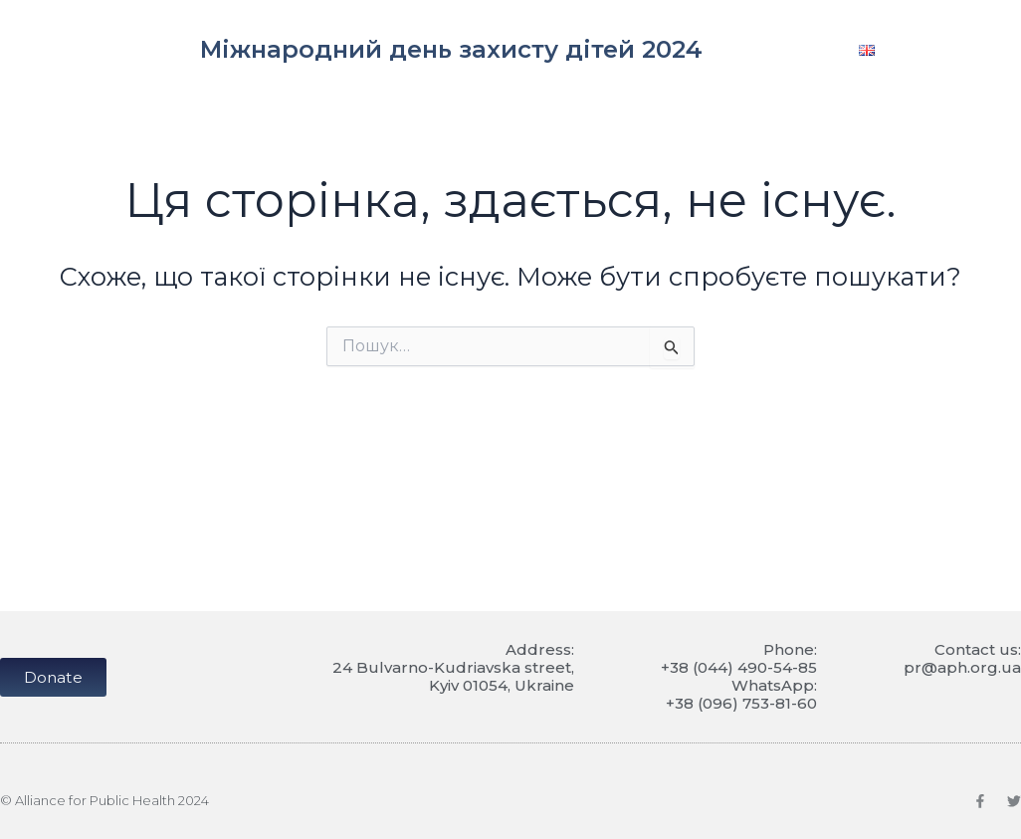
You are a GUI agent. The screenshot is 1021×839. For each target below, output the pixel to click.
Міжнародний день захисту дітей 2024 (451, 49)
